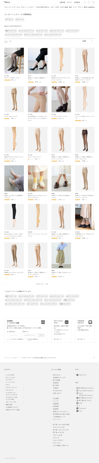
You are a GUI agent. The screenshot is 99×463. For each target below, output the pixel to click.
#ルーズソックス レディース (33, 34)
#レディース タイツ (72, 31)
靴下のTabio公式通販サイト (11, 358)
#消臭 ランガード (65, 304)
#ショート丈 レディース (26, 31)
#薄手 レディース (69, 300)
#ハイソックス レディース (14, 34)
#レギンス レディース (57, 31)
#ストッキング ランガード (49, 304)
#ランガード (9, 19)
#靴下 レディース (11, 31)
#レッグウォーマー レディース (15, 304)
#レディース (19, 19)
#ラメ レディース (32, 304)
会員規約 (29, 339)
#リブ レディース (42, 31)
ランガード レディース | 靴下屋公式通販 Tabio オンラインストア (39, 358)
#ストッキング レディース (53, 34)
